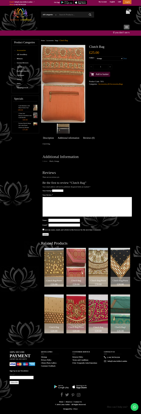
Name (45, 220)
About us (68, 402)
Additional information (68, 138)
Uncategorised (22, 88)
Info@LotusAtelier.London (23, 2)
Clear (125, 58)
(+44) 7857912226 (20, 4)
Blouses (20, 59)
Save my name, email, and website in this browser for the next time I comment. (73, 230)
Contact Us (78, 402)
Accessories (21, 50)
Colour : (92, 58)
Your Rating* (47, 191)
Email (45, 225)
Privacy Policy (46, 360)
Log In (127, 2)
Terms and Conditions (80, 360)
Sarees (19, 79)
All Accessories (113, 84)
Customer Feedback (48, 366)
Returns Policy (77, 357)
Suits (19, 83)
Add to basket (102, 74)
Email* (22, 376)
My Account (103, 2)
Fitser (75, 409)
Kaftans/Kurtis (23, 71)
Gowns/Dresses (23, 63)
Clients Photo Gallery (49, 363)
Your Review (48, 195)
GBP (119, 2)
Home (43, 40)
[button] (134, 407)
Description (48, 138)
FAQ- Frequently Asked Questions (84, 363)
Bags (56, 40)
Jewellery (20, 67)
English (112, 2)
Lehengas (20, 75)
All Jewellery (22, 54)
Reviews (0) (88, 138)
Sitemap (44, 357)
